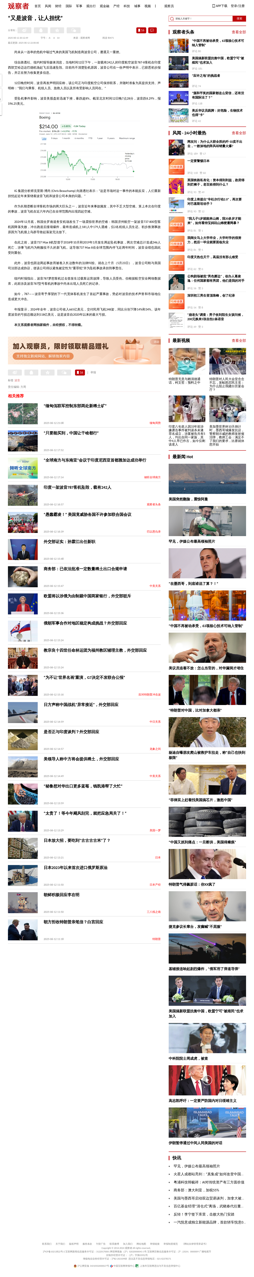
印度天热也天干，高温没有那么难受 (212, 257)
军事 (79, 6)
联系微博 (114, 1244)
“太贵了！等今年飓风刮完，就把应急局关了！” (85, 813)
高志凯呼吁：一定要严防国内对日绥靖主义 (203, 1101)
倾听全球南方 (152, 477)
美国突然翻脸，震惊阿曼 (188, 499)
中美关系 (155, 586)
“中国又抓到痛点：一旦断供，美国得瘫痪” (202, 842)
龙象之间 (155, 749)
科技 (127, 6)
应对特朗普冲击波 (150, 694)
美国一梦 (155, 830)
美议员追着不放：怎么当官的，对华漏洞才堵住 (206, 668)
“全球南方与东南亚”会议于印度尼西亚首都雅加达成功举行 (95, 460)
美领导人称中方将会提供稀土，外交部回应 (81, 759)
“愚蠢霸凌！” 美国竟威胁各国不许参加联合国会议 (87, 514)
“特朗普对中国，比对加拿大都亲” (195, 710)
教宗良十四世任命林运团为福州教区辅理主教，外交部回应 (95, 650)
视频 (147, 6)
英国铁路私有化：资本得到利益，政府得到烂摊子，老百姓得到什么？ (215, 182)
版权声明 (74, 1244)
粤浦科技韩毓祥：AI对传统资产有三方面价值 (209, 1182)
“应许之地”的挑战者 (206, 76)
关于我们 (60, 1244)
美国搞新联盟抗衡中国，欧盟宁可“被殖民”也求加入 (218, 60)
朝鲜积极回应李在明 (61, 894)
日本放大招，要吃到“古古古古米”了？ (77, 840)
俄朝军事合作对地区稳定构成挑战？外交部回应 (85, 623)
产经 (116, 6)
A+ (58, 37)
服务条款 (87, 1244)
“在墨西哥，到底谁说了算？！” (193, 583)
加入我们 (128, 1244)
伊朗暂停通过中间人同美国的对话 (195, 1143)
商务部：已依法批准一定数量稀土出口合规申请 (85, 568)
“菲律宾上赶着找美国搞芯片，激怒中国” (201, 800)
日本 (158, 857)
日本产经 (155, 884)
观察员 (167, 6)
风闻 (48, 6)
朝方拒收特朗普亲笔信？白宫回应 (73, 922)
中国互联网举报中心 (122, 1266)
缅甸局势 (155, 423)
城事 (137, 6)
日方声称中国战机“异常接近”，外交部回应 (81, 704)
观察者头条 (154, 504)
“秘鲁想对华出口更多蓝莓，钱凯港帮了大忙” (83, 786)
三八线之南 (154, 912)
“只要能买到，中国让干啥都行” (71, 433)
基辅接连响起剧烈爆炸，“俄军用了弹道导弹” (204, 969)
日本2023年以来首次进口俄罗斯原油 (75, 867)
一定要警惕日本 (198, 161)
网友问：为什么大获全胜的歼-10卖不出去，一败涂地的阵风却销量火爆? (214, 144)
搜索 (239, 18)
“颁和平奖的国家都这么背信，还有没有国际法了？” (218, 95)
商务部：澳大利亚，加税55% (196, 1190)
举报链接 (155, 1244)
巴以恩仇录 (154, 531)
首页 (38, 6)
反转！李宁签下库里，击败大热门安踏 (204, 1214)
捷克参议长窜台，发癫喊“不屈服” (195, 926)
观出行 (91, 6)
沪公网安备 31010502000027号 (91, 1266)
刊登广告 (101, 1244)
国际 (69, 6)
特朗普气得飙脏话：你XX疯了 (192, 884)
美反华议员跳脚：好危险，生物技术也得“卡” (217, 113)
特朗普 (156, 939)
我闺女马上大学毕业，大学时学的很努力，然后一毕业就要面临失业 (214, 240)
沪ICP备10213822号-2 (54, 1251)
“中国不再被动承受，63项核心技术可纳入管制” (218, 43)
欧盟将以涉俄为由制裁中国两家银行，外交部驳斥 (87, 596)
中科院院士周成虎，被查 (188, 1058)
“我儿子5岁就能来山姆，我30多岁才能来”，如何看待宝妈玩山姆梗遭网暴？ (214, 221)
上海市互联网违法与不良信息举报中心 (157, 1266)
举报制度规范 (171, 1244)
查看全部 (239, 32)
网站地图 (141, 1244)
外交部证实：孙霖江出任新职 (69, 541)
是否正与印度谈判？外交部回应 (71, 731)
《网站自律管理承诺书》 (195, 1244)
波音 (17, 380)
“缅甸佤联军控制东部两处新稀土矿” (75, 405)
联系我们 (47, 1244)
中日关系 (155, 721)
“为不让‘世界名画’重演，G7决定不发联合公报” (84, 677)
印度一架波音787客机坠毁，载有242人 (77, 487)
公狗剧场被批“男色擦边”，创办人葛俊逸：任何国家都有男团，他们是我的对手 (215, 278)
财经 (58, 6)
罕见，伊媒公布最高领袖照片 (192, 541)
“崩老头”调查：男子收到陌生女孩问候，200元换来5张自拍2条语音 (215, 317)
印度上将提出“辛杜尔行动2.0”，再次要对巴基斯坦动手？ (214, 201)
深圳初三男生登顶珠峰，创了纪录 (211, 295)
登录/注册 (238, 6)
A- (50, 37)
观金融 (104, 6)
